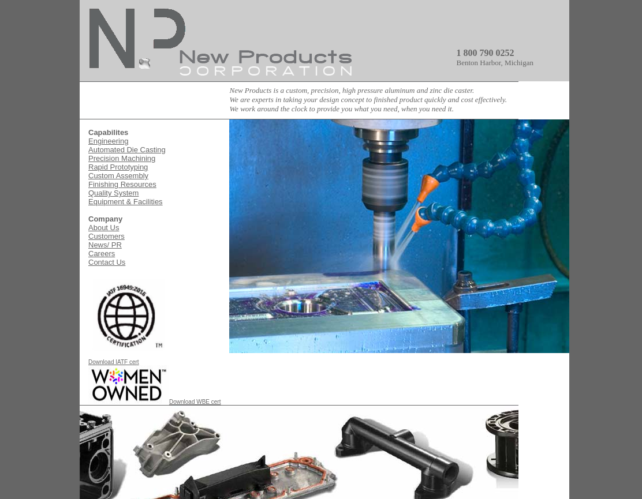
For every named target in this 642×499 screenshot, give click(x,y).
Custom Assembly (118, 175)
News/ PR (105, 245)
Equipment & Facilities (125, 201)
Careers (101, 253)
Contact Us (106, 262)
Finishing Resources (122, 184)
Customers (106, 236)
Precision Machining (121, 158)
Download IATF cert (128, 359)
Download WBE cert (154, 402)
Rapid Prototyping (118, 167)
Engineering (108, 141)
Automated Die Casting (127, 149)
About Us (103, 227)
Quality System (113, 193)
